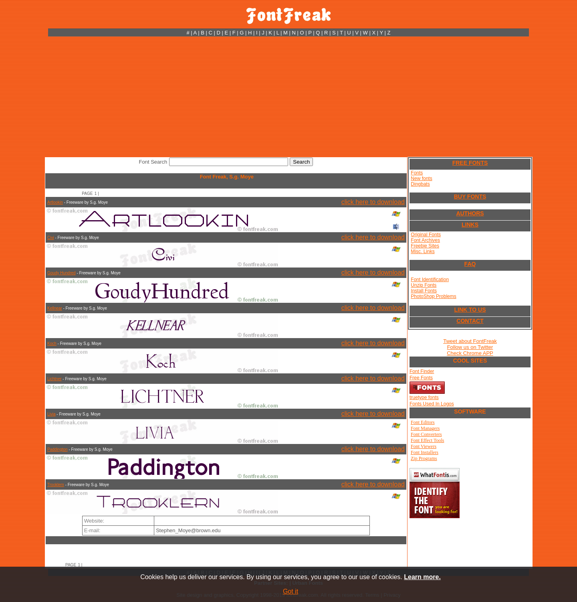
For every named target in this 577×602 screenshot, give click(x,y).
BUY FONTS (470, 196)
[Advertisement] (288, 97)
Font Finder (422, 371)
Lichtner (54, 379)
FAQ (470, 264)
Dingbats (420, 184)
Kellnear (54, 308)
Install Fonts (424, 291)
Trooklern (55, 484)
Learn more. (422, 577)
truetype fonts (424, 397)
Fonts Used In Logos (432, 404)
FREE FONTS (470, 163)
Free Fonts (421, 378)
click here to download (373, 202)
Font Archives (425, 240)
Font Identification (430, 279)
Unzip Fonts (423, 285)
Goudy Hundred (61, 273)
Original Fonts (426, 234)
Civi (50, 237)
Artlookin (55, 202)
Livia (51, 414)
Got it (290, 591)
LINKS (470, 224)
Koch (51, 343)
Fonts (417, 173)
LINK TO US (470, 309)
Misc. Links (422, 251)
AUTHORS (470, 213)
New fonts (421, 178)
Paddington (57, 449)
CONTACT (469, 321)
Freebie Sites (425, 246)
